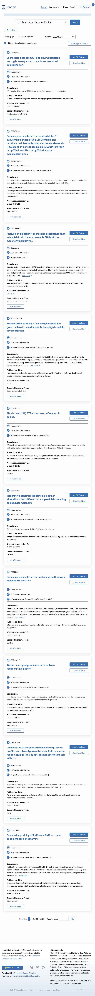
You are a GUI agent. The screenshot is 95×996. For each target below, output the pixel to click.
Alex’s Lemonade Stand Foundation (26, 976)
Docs (65, 7)
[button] (65, 42)
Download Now (78, 82)
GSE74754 (11, 313)
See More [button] (27, 295)
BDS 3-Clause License (18, 990)
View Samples (15, 138)
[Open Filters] (11, 49)
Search (44, 7)
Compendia (54, 7)
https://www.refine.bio (64, 975)
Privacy (33, 990)
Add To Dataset (78, 76)
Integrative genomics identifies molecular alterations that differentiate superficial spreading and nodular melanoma (36, 519)
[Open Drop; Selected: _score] (64, 56)
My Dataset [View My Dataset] (85, 7)
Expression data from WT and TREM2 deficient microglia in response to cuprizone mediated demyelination (33, 81)
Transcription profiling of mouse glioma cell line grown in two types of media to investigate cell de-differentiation (36, 346)
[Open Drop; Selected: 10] (16, 56)
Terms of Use (44, 990)
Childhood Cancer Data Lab (25, 973)
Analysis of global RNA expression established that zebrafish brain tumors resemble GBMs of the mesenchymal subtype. (36, 257)
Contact (56, 990)
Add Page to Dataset (79, 63)
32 (37, 938)
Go (72, 938)
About (72, 7)
